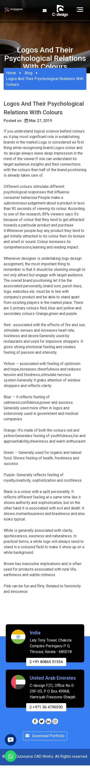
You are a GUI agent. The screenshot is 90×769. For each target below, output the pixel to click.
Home (11, 73)
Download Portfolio (45, 739)
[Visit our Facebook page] (35, 721)
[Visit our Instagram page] (55, 721)
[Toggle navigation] (79, 9)
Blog (28, 73)
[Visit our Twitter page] (42, 721)
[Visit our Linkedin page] (48, 721)
